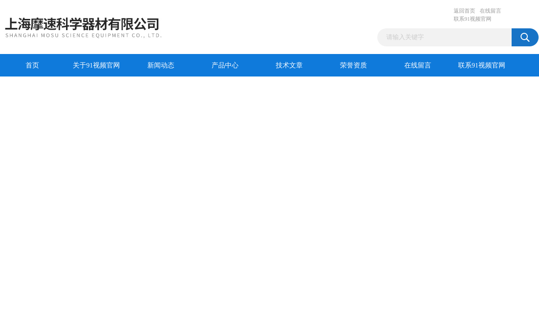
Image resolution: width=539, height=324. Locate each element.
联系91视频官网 (472, 19)
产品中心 (225, 65)
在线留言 (490, 11)
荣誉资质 (353, 65)
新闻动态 (160, 65)
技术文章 (289, 65)
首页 (32, 65)
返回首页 (464, 11)
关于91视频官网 (96, 65)
